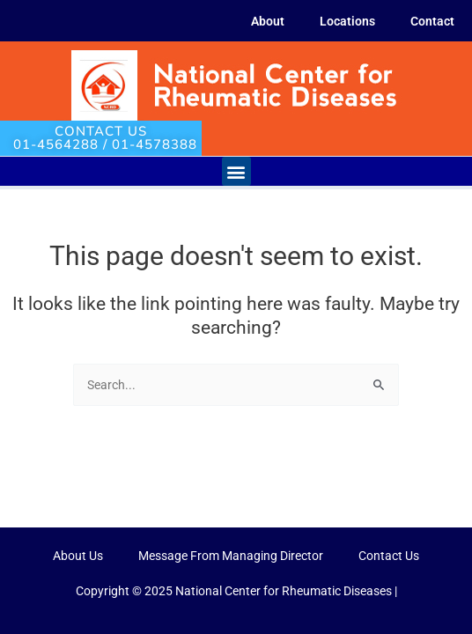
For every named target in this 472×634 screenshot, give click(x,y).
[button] (236, 171)
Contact (432, 21)
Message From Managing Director (230, 556)
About (267, 21)
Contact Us (388, 556)
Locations (347, 21)
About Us (78, 556)
